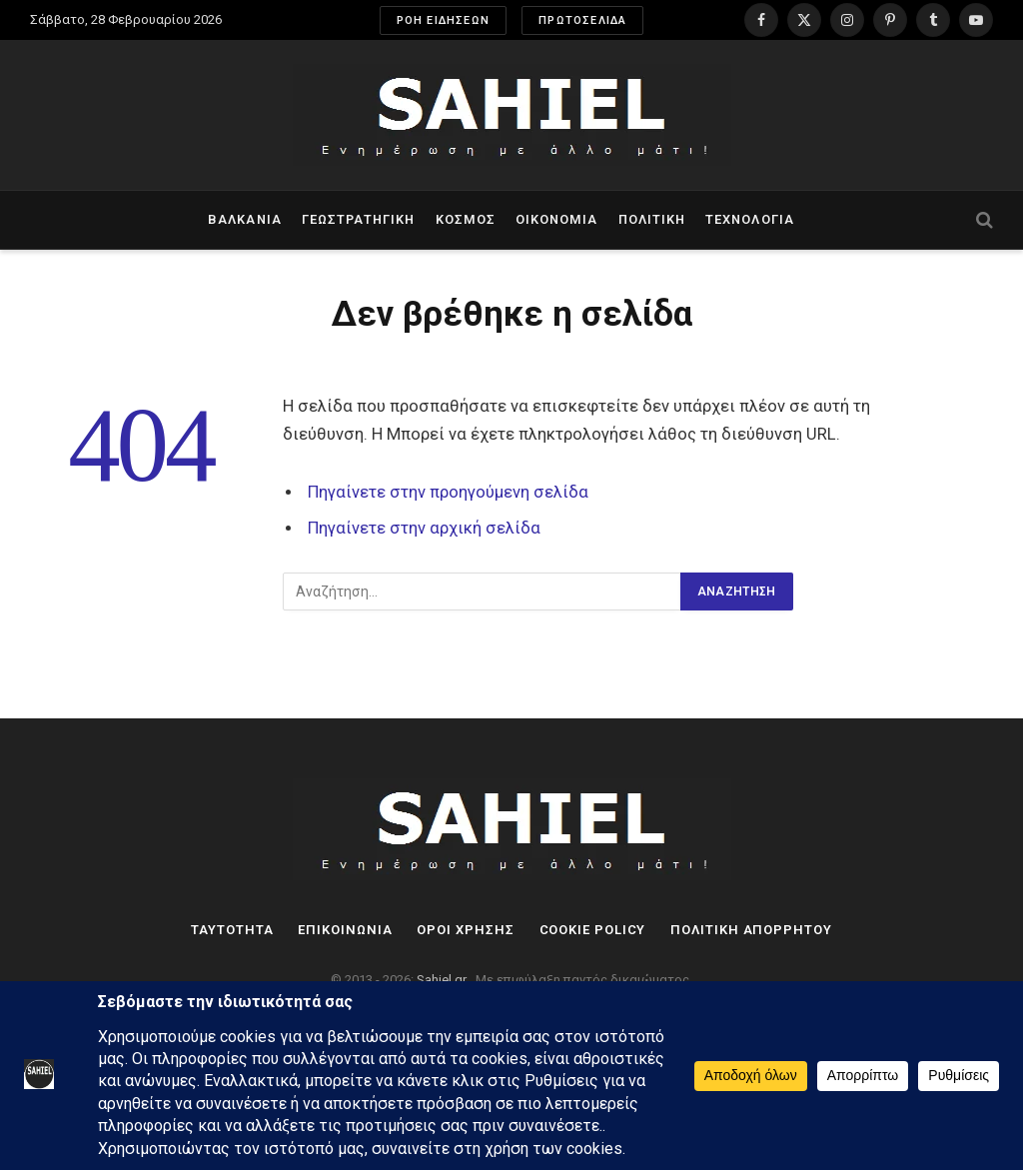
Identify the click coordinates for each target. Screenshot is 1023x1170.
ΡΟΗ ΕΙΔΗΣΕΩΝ (444, 20)
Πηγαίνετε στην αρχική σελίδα (424, 528)
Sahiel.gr (443, 979)
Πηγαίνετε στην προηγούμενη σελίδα (448, 492)
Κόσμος (466, 219)
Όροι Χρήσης (465, 929)
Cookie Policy (592, 929)
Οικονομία (556, 219)
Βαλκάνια (244, 219)
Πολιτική (651, 219)
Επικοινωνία (345, 929)
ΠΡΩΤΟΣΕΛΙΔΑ (582, 20)
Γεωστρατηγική (358, 219)
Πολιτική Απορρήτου (750, 929)
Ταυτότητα (232, 929)
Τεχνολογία (749, 219)
